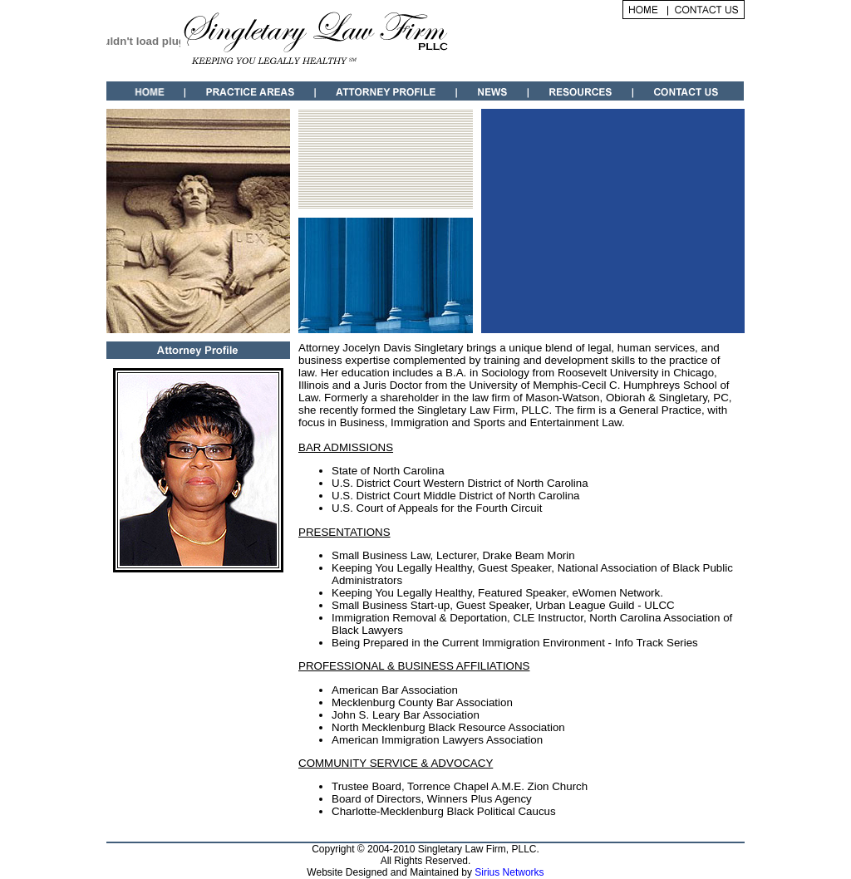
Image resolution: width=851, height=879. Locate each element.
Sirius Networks (509, 872)
